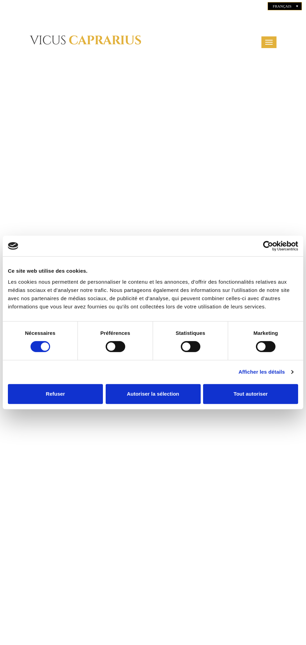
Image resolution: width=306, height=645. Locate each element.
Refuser (55, 394)
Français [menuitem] (282, 6)
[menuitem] (285, 6)
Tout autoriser (251, 394)
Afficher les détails (261, 372)
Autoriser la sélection (153, 394)
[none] (285, 6)
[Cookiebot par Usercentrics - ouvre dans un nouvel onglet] (268, 246)
